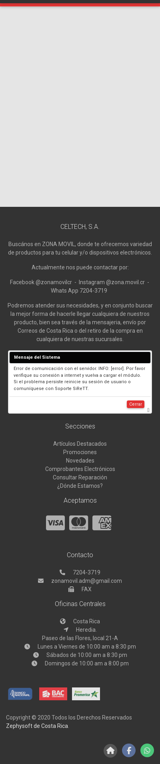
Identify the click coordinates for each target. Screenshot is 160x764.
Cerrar (135, 404)
